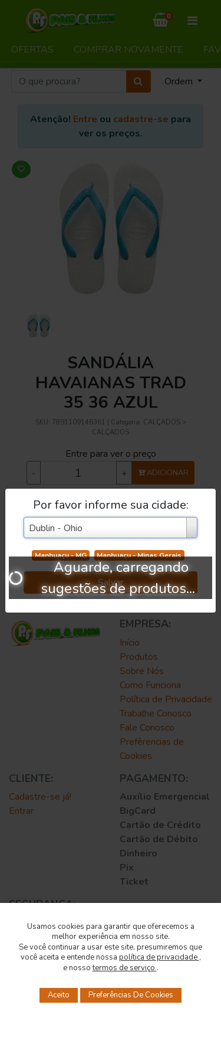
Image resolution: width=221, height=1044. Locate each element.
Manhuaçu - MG (61, 555)
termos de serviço (125, 968)
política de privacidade (159, 957)
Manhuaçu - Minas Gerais (139, 555)
